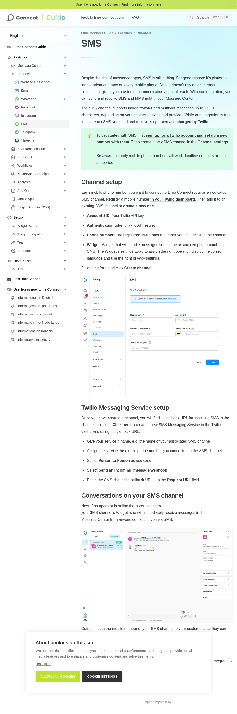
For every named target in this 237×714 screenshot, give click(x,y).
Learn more (43, 663)
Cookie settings (102, 676)
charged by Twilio (192, 122)
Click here (122, 425)
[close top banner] (232, 4)
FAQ (135, 17)
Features (125, 33)
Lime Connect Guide (97, 33)
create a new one (138, 206)
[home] (40, 17)
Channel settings (213, 142)
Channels (144, 33)
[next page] (222, 661)
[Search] (209, 17)
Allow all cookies (57, 676)
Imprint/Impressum (157, 702)
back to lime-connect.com (102, 17)
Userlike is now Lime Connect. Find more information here (118, 4)
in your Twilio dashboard (172, 199)
